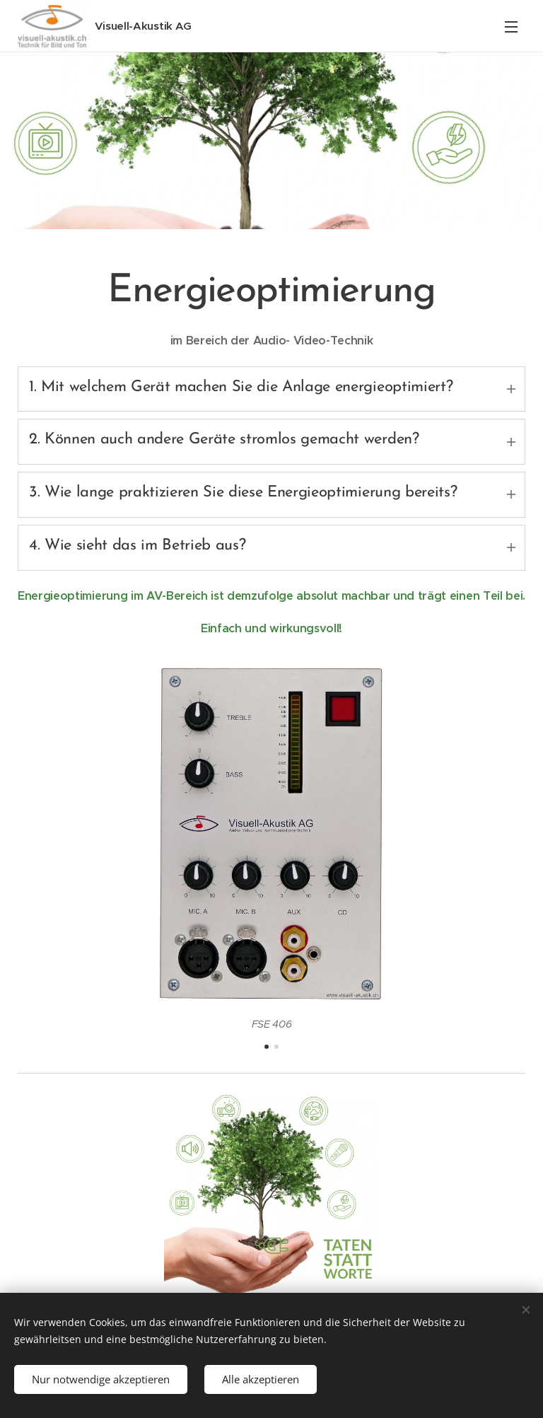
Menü (511, 27)
